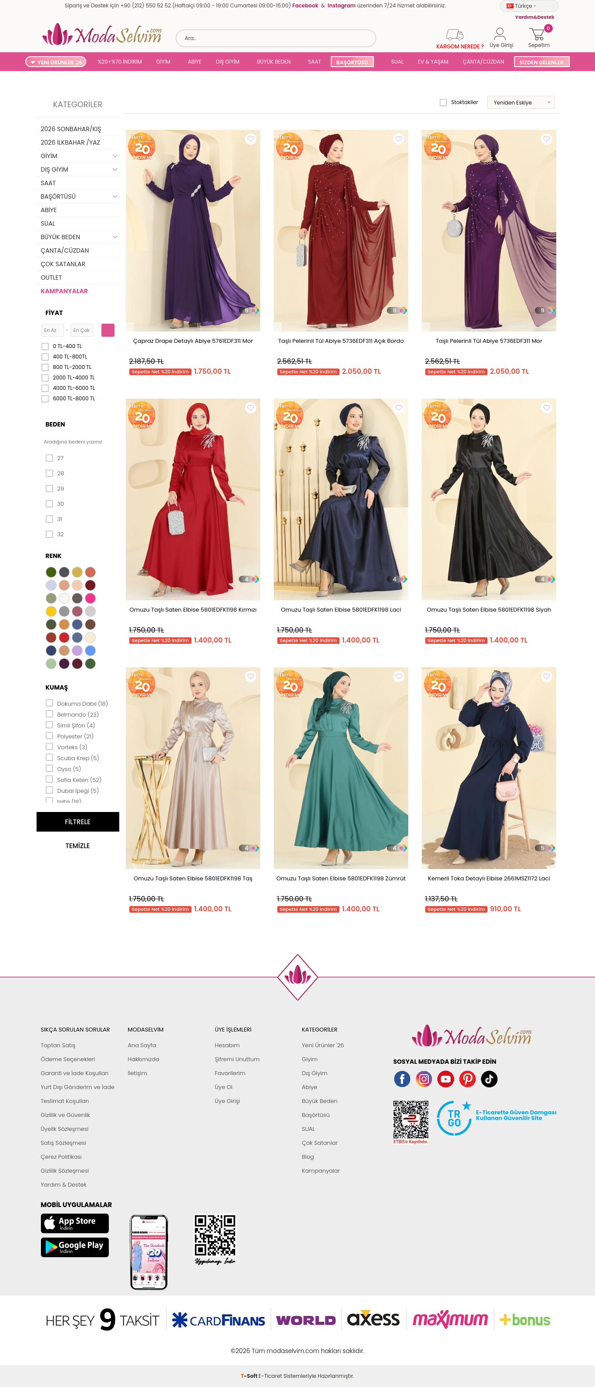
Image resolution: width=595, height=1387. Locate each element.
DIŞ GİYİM (227, 61)
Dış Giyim (315, 1073)
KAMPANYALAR (64, 291)
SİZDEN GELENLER (541, 62)
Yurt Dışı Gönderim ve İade (77, 1087)
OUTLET (51, 277)
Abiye (309, 1087)
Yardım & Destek (64, 1185)
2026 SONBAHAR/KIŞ (71, 129)
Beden (55, 424)
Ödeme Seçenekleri (68, 1059)
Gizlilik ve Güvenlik (65, 1115)
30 (55, 504)
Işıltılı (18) (64, 801)
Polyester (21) (70, 736)
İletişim (138, 1073)
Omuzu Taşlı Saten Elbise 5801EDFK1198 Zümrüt (341, 878)
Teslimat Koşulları (65, 1101)
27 (55, 458)
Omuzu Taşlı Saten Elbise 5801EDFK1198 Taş (193, 878)
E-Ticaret (270, 1346)
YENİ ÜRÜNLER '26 (59, 62)
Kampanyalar (321, 1171)
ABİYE (195, 61)
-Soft (250, 1346)
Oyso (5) (63, 768)
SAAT (314, 61)
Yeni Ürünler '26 (323, 1045)
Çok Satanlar (320, 1143)
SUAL (395, 61)
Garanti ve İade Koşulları (75, 1073)
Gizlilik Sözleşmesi (65, 1171)
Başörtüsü (316, 1115)
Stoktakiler (459, 102)
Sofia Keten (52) (74, 779)
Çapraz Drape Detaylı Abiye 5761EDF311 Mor (193, 341)
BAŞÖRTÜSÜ (352, 62)
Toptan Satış (58, 1045)
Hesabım (227, 1045)
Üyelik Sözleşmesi (65, 1129)
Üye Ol (224, 1087)
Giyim (310, 1059)
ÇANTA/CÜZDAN (483, 61)
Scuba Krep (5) (72, 757)
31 (54, 519)
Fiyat (54, 312)
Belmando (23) (72, 714)
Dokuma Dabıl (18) (77, 703)
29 (55, 488)
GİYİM (163, 61)
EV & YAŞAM (433, 61)
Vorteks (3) (66, 746)
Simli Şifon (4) (70, 725)
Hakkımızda (144, 1059)
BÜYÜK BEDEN (274, 61)
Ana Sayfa (142, 1045)
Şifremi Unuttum (237, 1059)
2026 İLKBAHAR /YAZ (71, 142)
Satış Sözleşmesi (63, 1143)
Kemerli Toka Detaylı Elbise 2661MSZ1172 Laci (489, 878)
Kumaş (57, 687)
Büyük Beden (320, 1101)
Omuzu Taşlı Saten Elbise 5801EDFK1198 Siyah (489, 610)
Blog (308, 1157)
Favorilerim (230, 1073)
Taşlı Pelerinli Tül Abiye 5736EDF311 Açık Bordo (340, 341)
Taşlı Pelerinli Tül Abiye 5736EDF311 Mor (489, 341)
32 (55, 534)
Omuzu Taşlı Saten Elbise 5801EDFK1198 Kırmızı (193, 610)
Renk (54, 555)
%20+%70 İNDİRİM (119, 61)
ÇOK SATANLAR (63, 264)
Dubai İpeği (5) (72, 790)
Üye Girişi (227, 1101)
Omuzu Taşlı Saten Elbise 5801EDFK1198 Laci (341, 610)
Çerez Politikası (61, 1157)
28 (55, 473)
